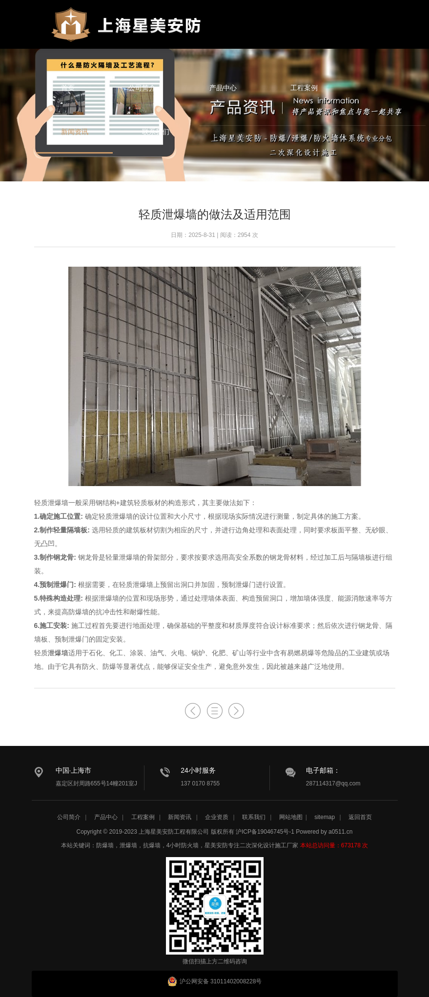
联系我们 (155, 132)
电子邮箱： (323, 770)
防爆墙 (105, 845)
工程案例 (304, 88)
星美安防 (127, 30)
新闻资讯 (74, 132)
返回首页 (360, 817)
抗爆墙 (152, 845)
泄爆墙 (58, 653)
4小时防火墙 (182, 845)
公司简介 (142, 88)
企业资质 (216, 817)
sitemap (324, 817)
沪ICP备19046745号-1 (265, 831)
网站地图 (291, 817)
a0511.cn (340, 831)
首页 (68, 88)
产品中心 (223, 88)
